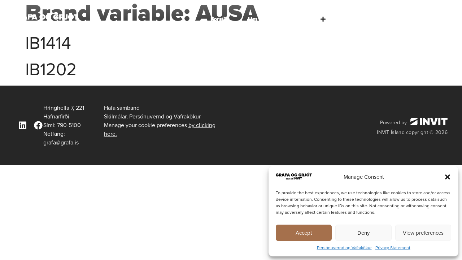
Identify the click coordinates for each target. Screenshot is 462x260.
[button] (447, 177)
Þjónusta (309, 19)
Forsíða (220, 19)
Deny (363, 233)
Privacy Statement (392, 247)
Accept (304, 233)
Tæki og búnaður (367, 19)
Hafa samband (428, 19)
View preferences (423, 233)
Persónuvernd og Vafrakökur (344, 247)
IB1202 (51, 69)
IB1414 (48, 43)
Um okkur (261, 19)
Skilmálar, (116, 116)
